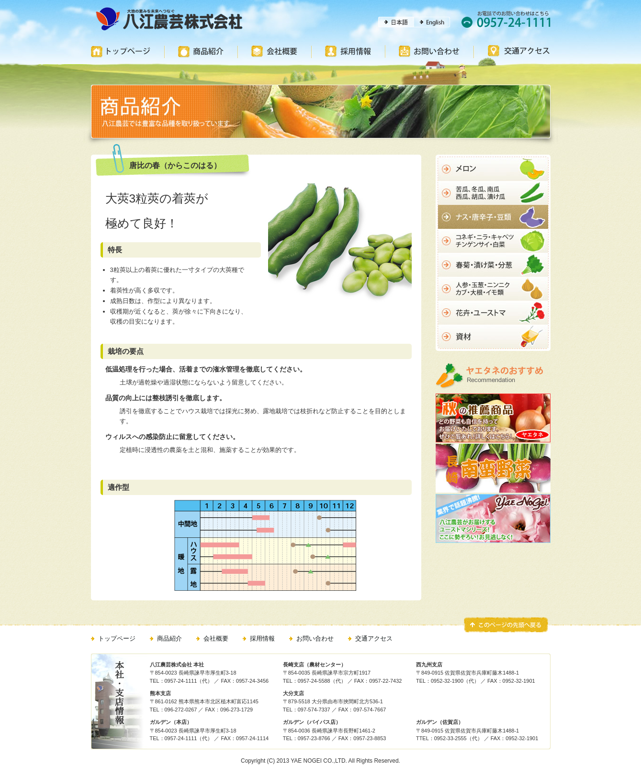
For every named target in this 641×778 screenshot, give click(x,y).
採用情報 (262, 638)
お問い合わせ (315, 638)
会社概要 (215, 638)
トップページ (116, 638)
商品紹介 (169, 638)
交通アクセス (374, 638)
